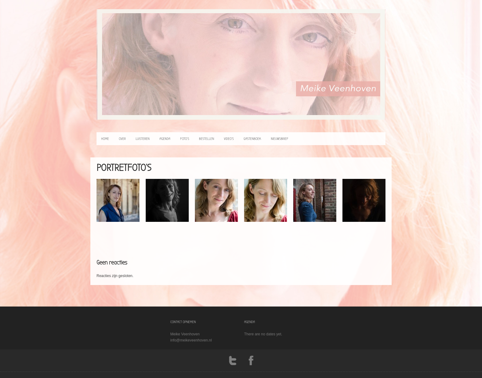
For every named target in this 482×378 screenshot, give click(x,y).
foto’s (184, 139)
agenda (165, 139)
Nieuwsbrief (279, 139)
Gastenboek (252, 139)
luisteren (143, 139)
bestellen (206, 139)
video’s (229, 139)
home (105, 139)
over (122, 139)
